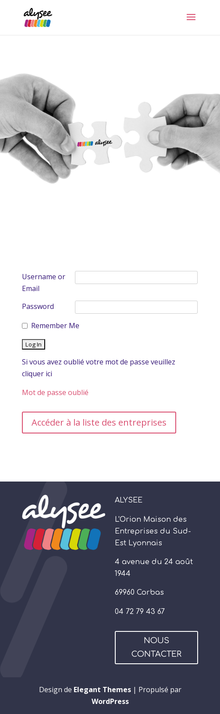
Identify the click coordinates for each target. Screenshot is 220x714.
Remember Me (55, 325)
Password (38, 306)
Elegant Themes (102, 689)
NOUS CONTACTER (156, 647)
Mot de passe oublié (55, 392)
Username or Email (43, 282)
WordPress (110, 701)
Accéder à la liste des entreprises (99, 422)
